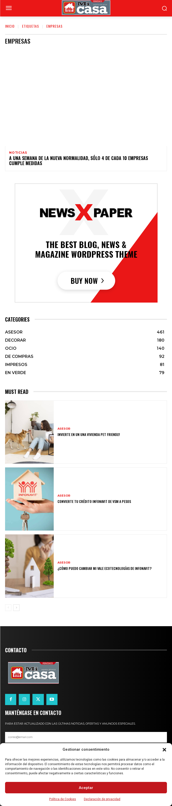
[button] (164, 749)
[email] (86, 737)
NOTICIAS (18, 152)
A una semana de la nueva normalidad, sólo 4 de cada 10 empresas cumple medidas (78, 160)
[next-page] (16, 607)
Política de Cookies (62, 799)
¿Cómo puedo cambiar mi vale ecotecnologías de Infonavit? (104, 568)
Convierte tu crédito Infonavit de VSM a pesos (94, 501)
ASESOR (64, 428)
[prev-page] (8, 607)
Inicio (10, 26)
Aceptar (86, 787)
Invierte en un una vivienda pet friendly (89, 434)
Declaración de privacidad (102, 799)
